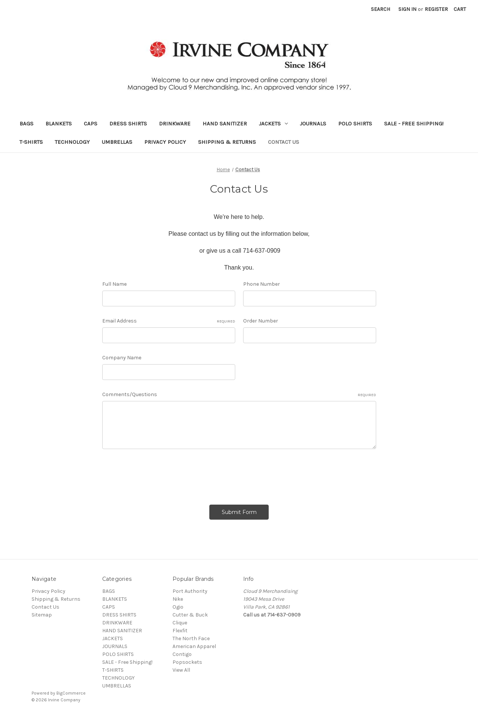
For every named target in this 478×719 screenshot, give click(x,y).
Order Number (260, 321)
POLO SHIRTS (355, 123)
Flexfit (180, 630)
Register (436, 9)
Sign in (407, 9)
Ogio (177, 607)
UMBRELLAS (117, 142)
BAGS (26, 123)
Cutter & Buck (190, 615)
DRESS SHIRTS (128, 123)
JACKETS (273, 123)
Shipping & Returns (227, 142)
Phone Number (261, 284)
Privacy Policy (165, 142)
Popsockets (187, 662)
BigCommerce (71, 693)
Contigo (182, 654)
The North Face (191, 638)
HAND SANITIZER (225, 123)
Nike (177, 599)
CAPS (90, 123)
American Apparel (194, 646)
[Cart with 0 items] (459, 9)
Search (380, 9)
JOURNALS (313, 123)
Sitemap (42, 615)
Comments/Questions (239, 394)
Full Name (114, 284)
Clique (179, 623)
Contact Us (283, 142)
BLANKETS (58, 123)
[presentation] (159, 474)
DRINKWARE (175, 123)
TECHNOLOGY (72, 142)
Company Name (121, 357)
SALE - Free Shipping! (413, 123)
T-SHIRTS (31, 142)
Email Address (168, 321)
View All (181, 670)
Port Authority (189, 591)
